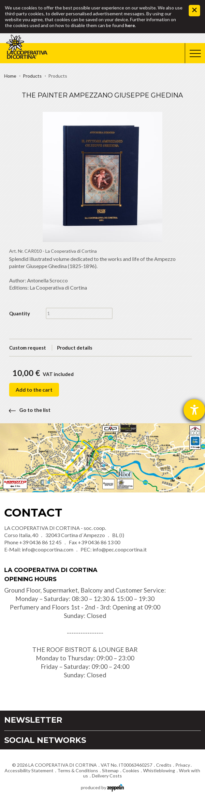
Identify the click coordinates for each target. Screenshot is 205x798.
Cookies (131, 770)
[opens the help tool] (194, 410)
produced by (102, 787)
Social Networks (45, 740)
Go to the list (27, 410)
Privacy (182, 765)
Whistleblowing (159, 770)
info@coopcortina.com (47, 549)
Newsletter (33, 720)
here (130, 25)
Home (10, 76)
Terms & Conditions (77, 770)
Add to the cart (34, 389)
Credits (163, 765)
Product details (74, 348)
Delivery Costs (107, 775)
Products (32, 76)
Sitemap (110, 770)
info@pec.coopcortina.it (120, 549)
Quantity (19, 313)
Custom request (27, 348)
